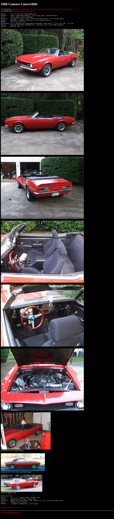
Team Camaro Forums (65, 9)
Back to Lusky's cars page (11, 512)
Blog (13, 9)
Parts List (29, 9)
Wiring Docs (37, 9)
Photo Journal (20, 9)
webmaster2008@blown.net (10, 517)
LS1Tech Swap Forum (49, 9)
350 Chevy (14, 501)
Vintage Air (30, 11)
